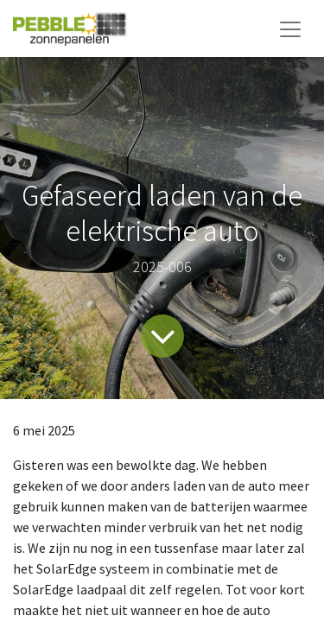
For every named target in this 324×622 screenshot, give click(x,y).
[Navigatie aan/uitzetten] (290, 28)
